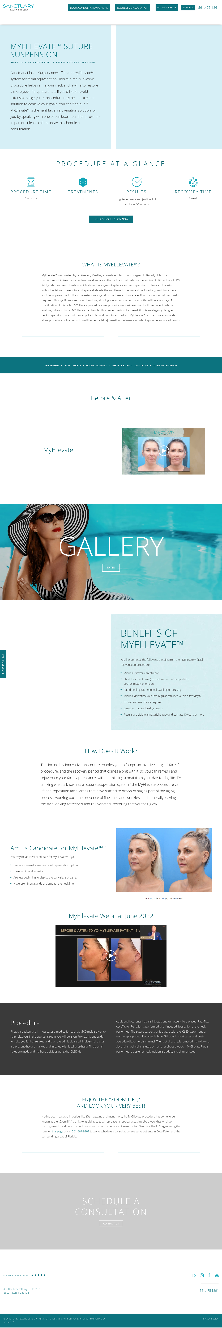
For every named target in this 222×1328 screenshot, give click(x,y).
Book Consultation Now (111, 219)
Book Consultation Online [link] (81, 8)
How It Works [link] (72, 365)
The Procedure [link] (121, 365)
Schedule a (111, 1205)
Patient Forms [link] (160, 8)
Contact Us (111, 1225)
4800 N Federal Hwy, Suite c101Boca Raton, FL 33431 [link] (22, 1293)
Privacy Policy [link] (210, 1321)
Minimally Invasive (36, 62)
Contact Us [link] (142, 365)
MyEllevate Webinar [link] (167, 365)
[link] (24, 1280)
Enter (111, 565)
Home (14, 62)
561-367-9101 (81, 1129)
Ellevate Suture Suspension (74, 62)
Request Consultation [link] (125, 8)
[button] (194, 1277)
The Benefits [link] (50, 365)
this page (58, 1129)
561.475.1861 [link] (208, 8)
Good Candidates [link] (96, 365)
